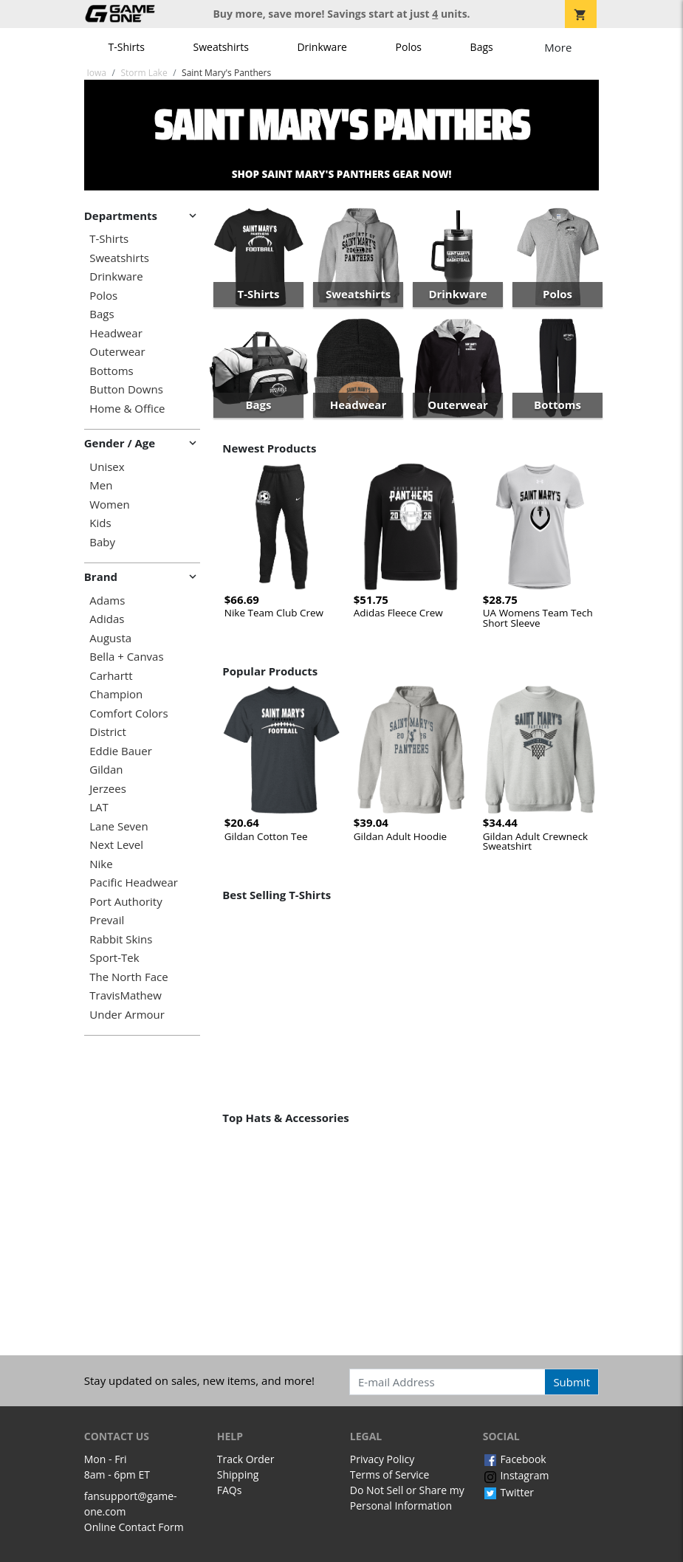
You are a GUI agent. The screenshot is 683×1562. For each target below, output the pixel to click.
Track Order (246, 1459)
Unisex (106, 467)
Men (100, 485)
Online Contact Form (134, 1527)
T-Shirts (127, 47)
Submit (571, 1382)
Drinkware (322, 47)
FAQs (229, 1490)
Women (109, 504)
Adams (107, 600)
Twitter (508, 1492)
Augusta (110, 638)
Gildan (106, 769)
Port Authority (125, 901)
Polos (409, 47)
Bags (481, 47)
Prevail (106, 920)
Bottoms (111, 371)
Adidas (106, 619)
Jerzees (107, 788)
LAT (99, 807)
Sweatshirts (221, 47)
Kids (100, 523)
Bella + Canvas (126, 656)
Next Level (116, 845)
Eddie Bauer (120, 751)
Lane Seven (118, 826)
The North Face (128, 977)
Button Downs (126, 389)
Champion (116, 694)
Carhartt (110, 676)
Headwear (116, 333)
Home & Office (127, 408)
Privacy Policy (382, 1459)
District (107, 732)
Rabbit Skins (120, 939)
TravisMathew (125, 995)
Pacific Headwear (133, 882)
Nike (100, 864)
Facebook (514, 1459)
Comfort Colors (128, 713)
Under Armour (127, 1014)
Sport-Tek (114, 958)
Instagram (516, 1475)
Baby (102, 542)
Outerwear (117, 351)
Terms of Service (390, 1475)
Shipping (238, 1475)
